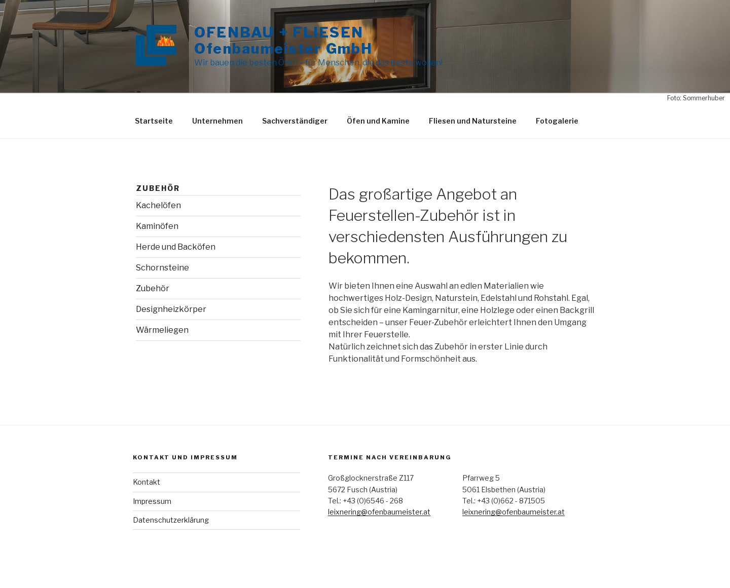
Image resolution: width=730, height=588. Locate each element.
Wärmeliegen (162, 330)
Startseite (154, 120)
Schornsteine (162, 267)
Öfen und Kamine (378, 120)
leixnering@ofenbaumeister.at (379, 511)
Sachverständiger (294, 120)
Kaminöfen (157, 226)
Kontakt (146, 482)
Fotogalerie (557, 120)
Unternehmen (217, 120)
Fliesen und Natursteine (473, 120)
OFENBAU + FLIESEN (278, 32)
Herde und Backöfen (175, 247)
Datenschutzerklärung (171, 520)
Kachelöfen (158, 205)
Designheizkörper (171, 309)
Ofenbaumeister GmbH (283, 48)
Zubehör (152, 288)
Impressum (152, 501)
